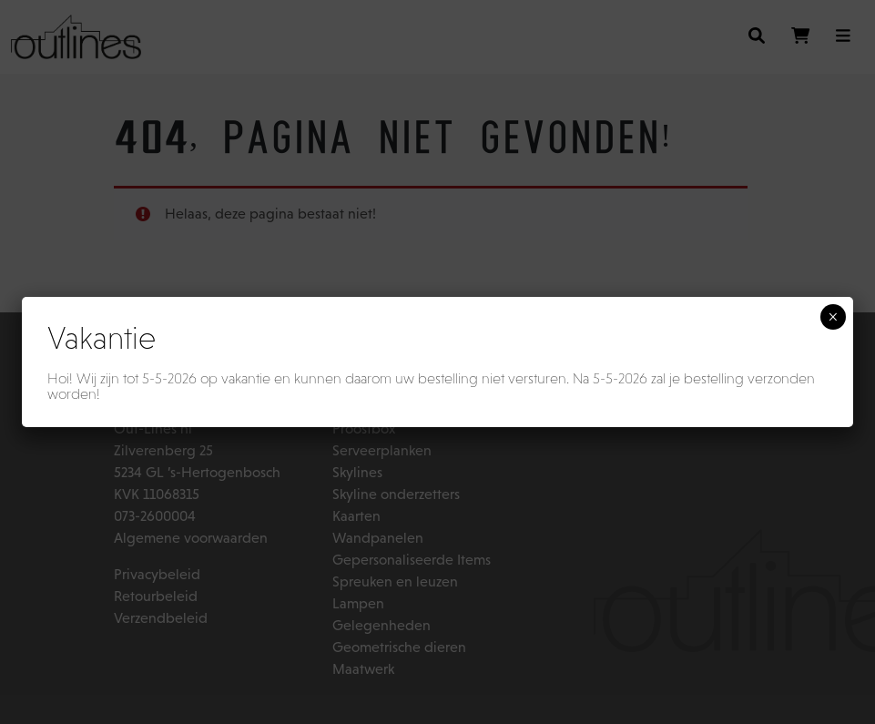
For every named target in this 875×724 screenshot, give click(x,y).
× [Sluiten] (833, 317)
